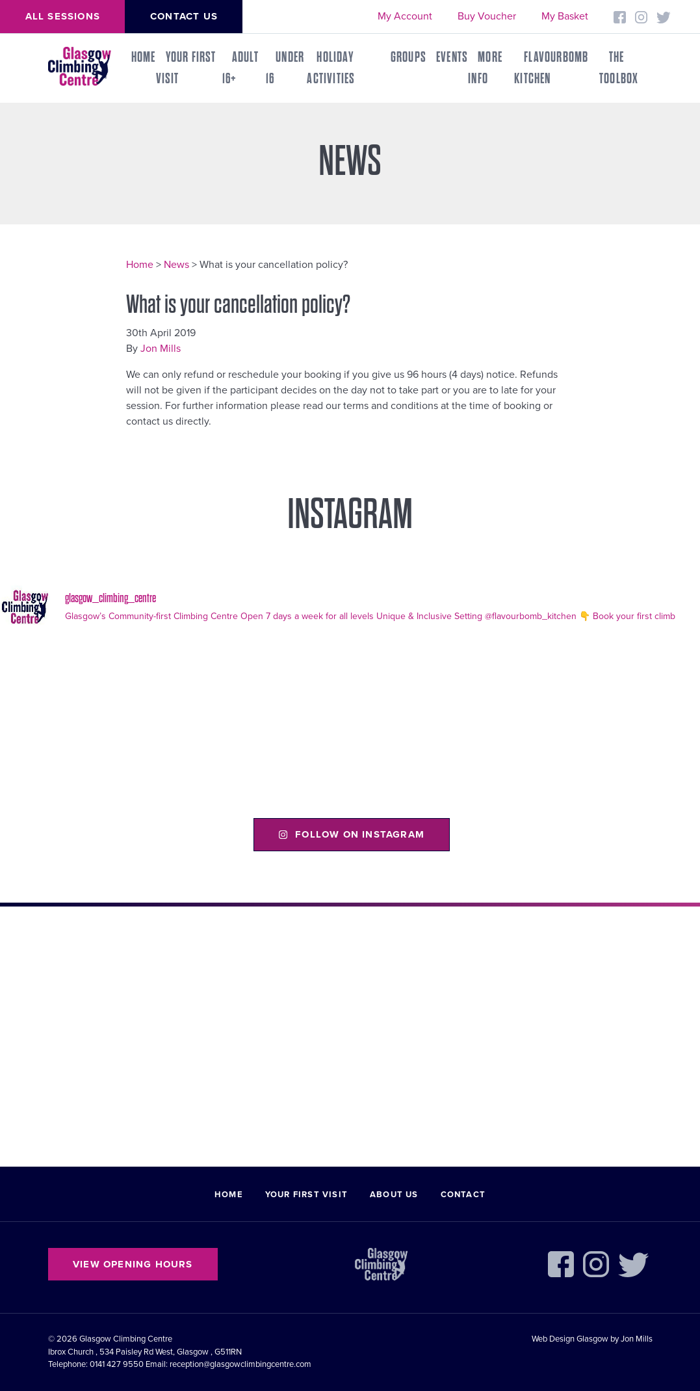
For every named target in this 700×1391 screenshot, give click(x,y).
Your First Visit (186, 67)
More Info (485, 67)
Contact (463, 1194)
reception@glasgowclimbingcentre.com (240, 1364)
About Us (394, 1194)
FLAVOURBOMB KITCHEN (551, 67)
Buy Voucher (487, 16)
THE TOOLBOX (618, 67)
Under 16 (285, 67)
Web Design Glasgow (570, 1339)
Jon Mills (160, 348)
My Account (405, 16)
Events (452, 57)
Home (143, 57)
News (176, 264)
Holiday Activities (331, 67)
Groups (408, 57)
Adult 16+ (240, 67)
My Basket (564, 16)
